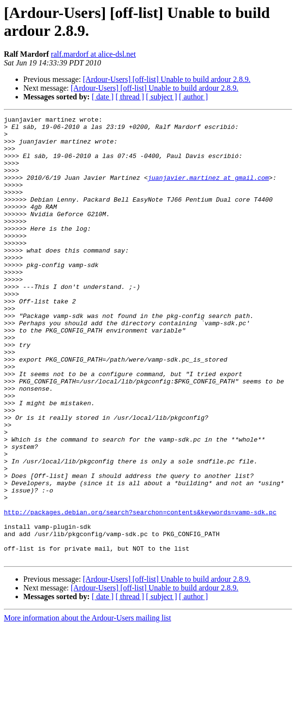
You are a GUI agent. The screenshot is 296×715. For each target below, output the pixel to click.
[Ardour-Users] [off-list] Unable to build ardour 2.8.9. (167, 79)
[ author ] (193, 97)
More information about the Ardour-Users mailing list (87, 706)
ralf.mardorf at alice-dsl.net (93, 54)
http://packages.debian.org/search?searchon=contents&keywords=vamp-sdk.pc (140, 592)
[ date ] (103, 97)
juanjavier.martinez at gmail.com (208, 190)
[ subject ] (161, 97)
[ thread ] (129, 97)
